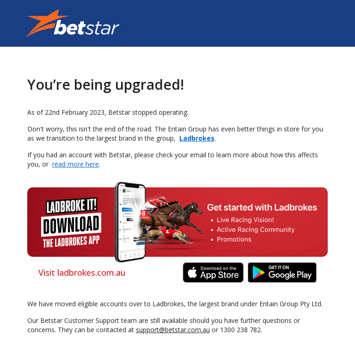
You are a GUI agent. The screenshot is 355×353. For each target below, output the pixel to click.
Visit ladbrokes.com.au (82, 272)
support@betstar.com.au (173, 329)
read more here (75, 164)
